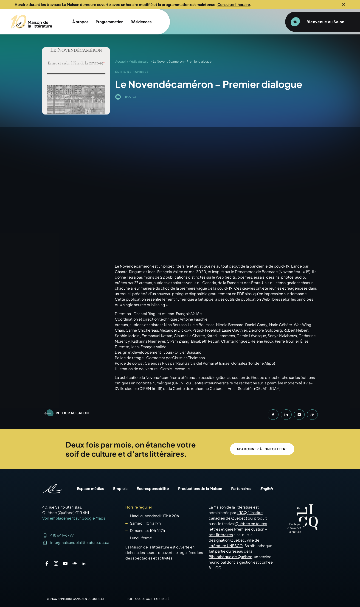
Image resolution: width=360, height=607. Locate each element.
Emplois (120, 488)
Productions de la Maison (200, 488)
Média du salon (139, 61)
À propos (80, 21)
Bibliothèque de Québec (230, 556)
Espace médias (90, 488)
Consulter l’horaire (233, 4)
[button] (273, 414)
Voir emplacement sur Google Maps (73, 518)
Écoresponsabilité (153, 488)
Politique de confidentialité (148, 599)
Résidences (141, 21)
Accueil (120, 61)
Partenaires (241, 488)
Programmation (109, 21)
